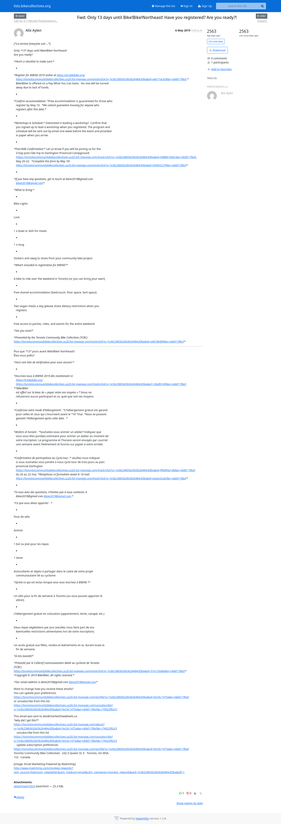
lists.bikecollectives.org (32, 6)
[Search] (262, 6)
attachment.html (24, 786)
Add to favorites (219, 69)
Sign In (187, 6)
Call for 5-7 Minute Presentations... (36, 21)
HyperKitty (142, 818)
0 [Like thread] (182, 793)
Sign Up (205, 6)
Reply (19, 797)
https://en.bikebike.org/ (71, 75)
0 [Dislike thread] (189, 793)
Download (217, 50)
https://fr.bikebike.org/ (29, 380)
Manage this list (163, 6)
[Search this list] (237, 6)
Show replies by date (189, 803)
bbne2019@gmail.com (29, 183)
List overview (216, 41)
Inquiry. (262, 21)
